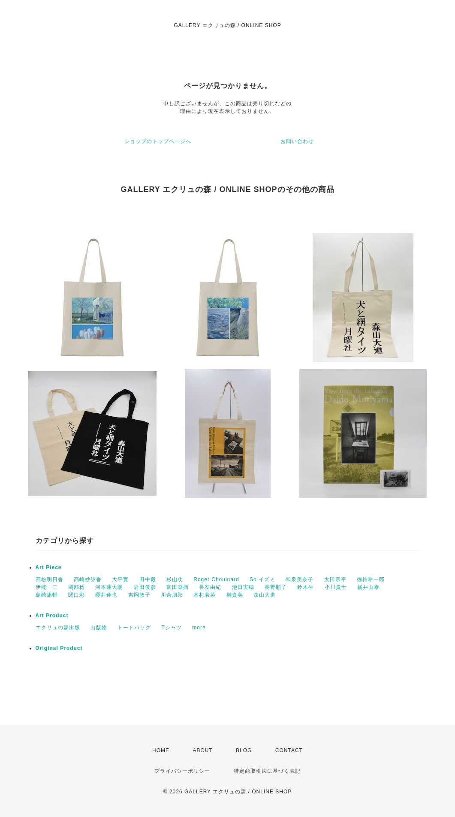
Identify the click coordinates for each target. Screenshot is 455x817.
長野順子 (276, 587)
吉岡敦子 (139, 595)
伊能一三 (47, 587)
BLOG (244, 750)
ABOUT (202, 750)
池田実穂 (243, 587)
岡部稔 (76, 587)
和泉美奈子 (299, 579)
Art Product (52, 616)
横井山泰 (368, 587)
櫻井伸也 (106, 595)
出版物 (98, 628)
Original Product (59, 648)
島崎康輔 (47, 595)
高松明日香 (49, 579)
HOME (160, 750)
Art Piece (49, 567)
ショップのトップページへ (157, 141)
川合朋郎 (172, 595)
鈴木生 (305, 587)
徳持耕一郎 (371, 579)
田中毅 (147, 579)
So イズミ (262, 579)
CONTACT (289, 750)
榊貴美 (234, 595)
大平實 (120, 579)
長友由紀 (210, 587)
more (198, 628)
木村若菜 (204, 595)
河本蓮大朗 (109, 587)
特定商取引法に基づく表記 (267, 771)
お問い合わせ (297, 141)
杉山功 (174, 579)
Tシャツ (172, 628)
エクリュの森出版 (58, 628)
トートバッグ (134, 628)
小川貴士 (336, 587)
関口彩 (76, 595)
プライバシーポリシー (182, 771)
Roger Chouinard (216, 579)
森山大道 (264, 595)
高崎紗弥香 (88, 579)
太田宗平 (335, 579)
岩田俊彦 (145, 587)
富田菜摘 (177, 587)
